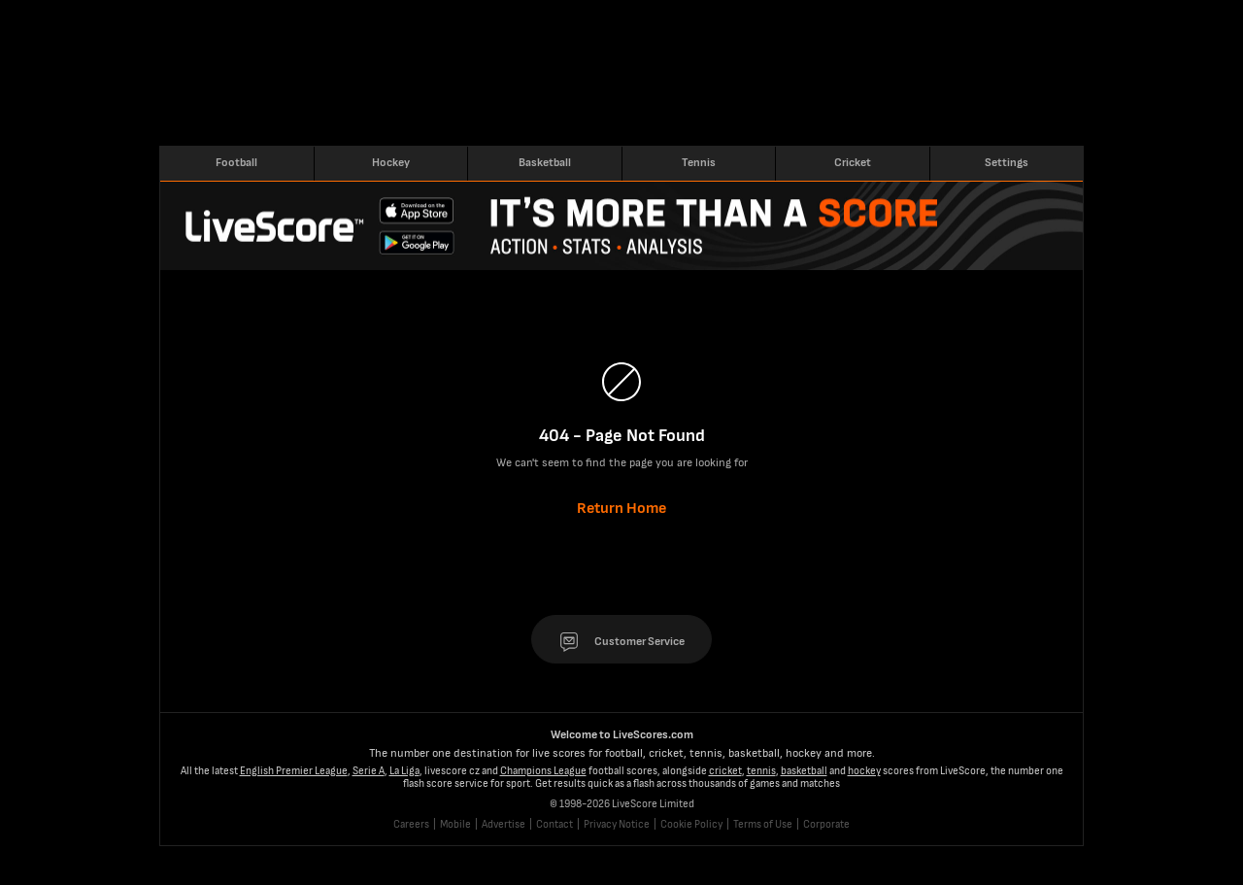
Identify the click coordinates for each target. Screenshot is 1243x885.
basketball (804, 771)
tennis (761, 771)
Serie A (369, 771)
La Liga (404, 771)
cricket (725, 771)
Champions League (543, 771)
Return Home (621, 508)
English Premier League (294, 771)
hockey (864, 771)
